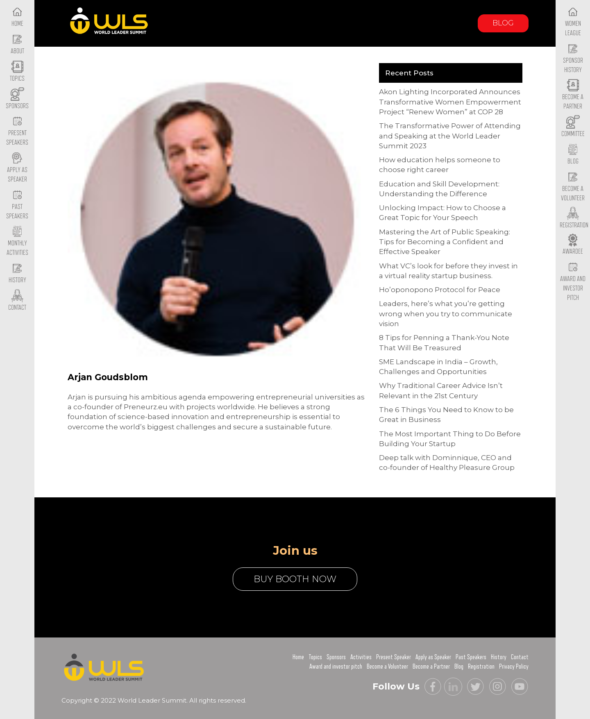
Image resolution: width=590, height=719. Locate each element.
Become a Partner (572, 95)
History (498, 657)
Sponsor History (573, 58)
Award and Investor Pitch (572, 281)
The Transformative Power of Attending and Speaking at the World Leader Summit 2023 (450, 136)
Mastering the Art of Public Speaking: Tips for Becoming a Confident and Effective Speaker (444, 242)
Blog (503, 22)
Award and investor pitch (335, 666)
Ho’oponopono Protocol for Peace (439, 290)
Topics (315, 657)
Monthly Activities (17, 241)
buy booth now (295, 579)
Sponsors (336, 657)
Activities (361, 657)
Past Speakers (17, 205)
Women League (573, 21)
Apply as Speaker (17, 168)
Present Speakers (17, 131)
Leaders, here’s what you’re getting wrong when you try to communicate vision (445, 313)
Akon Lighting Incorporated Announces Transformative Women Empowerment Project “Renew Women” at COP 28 (450, 102)
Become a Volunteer (573, 187)
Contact (520, 657)
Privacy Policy (514, 666)
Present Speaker (393, 657)
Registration (481, 666)
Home (298, 657)
